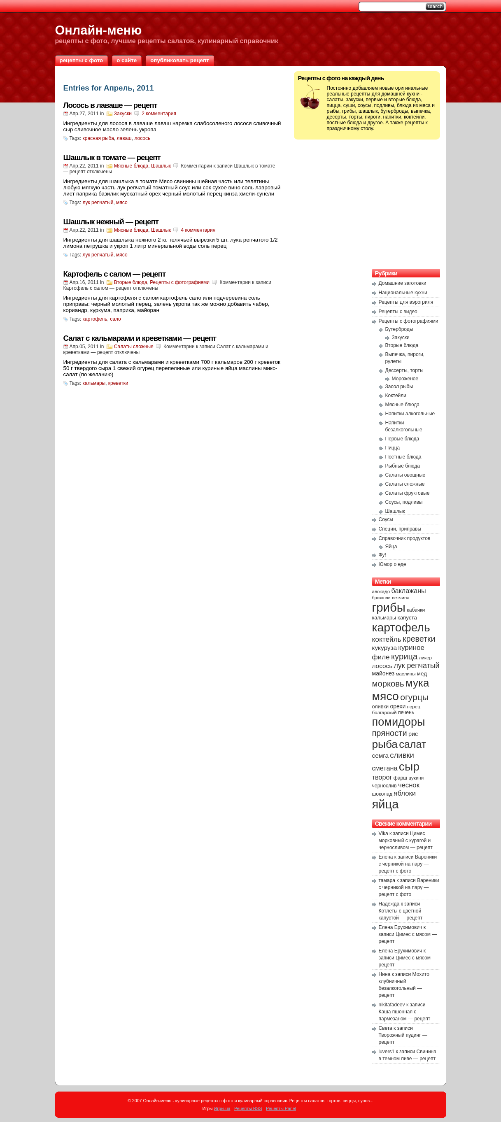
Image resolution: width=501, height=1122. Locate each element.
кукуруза (384, 647)
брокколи (381, 597)
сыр (409, 766)
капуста (407, 618)
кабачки (416, 610)
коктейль (386, 639)
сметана (385, 768)
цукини (416, 777)
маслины (406, 673)
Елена (386, 857)
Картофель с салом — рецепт (114, 274)
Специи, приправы (400, 529)
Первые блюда (402, 439)
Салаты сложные (134, 346)
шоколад (382, 794)
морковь (388, 683)
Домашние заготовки (402, 283)
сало (115, 319)
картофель (95, 319)
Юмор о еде (392, 564)
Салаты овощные (405, 475)
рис (413, 734)
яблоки (405, 793)
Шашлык (161, 166)
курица (404, 656)
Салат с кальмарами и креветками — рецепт (140, 338)
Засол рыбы (399, 386)
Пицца (392, 448)
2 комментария (159, 113)
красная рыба (98, 138)
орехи (397, 706)
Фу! (382, 555)
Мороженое (405, 379)
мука (417, 683)
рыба (385, 744)
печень (406, 712)
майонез (383, 673)
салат (412, 744)
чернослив (384, 786)
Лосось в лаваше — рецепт (110, 105)
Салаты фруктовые (407, 493)
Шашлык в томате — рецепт (112, 157)
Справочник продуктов (405, 538)
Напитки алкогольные (410, 414)
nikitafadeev (392, 1005)
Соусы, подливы (404, 502)
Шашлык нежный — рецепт (110, 221)
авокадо (381, 591)
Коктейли (396, 395)
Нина (385, 974)
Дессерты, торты (404, 370)
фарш (400, 778)
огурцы (414, 697)
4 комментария (198, 230)
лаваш (124, 138)
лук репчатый (98, 202)
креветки (118, 383)
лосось (142, 138)
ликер (425, 657)
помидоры (398, 721)
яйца (385, 804)
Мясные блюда (131, 166)
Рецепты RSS (248, 1108)
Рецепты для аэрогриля (406, 302)
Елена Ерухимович (400, 927)
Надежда (389, 904)
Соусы (386, 519)
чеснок (408, 785)
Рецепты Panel (281, 1108)
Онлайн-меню (98, 30)
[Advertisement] (367, 203)
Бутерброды (399, 329)
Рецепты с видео (398, 311)
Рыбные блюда (402, 466)
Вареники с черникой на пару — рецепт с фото (408, 864)
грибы (388, 607)
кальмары (94, 383)
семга (380, 755)
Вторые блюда (130, 282)
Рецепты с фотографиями (180, 282)
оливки (380, 707)
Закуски (123, 113)
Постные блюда (403, 457)
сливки (402, 755)
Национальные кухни (403, 293)
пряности (389, 733)
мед (422, 673)
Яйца (391, 546)
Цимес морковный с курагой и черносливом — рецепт (406, 840)
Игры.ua (222, 1108)
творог (382, 777)
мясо (122, 202)
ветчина (401, 597)
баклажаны (408, 590)
